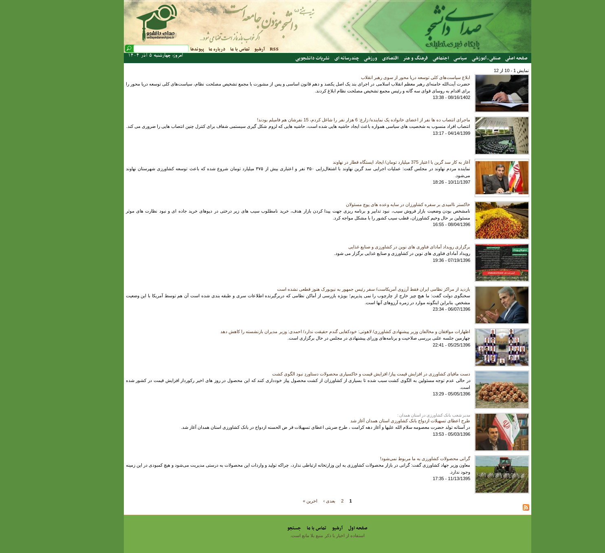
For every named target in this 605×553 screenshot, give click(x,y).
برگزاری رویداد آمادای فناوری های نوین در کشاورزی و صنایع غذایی (384, 246)
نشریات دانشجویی (288, 58)
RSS (249, 49)
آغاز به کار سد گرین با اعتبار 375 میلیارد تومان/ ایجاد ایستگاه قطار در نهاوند (376, 162)
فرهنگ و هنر (390, 58)
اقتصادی (365, 58)
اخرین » (285, 500)
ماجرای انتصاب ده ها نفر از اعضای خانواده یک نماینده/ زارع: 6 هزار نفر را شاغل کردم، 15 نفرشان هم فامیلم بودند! (339, 119)
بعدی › (305, 500)
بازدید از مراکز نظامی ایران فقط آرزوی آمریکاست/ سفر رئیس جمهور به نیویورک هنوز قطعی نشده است (349, 289)
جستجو (269, 528)
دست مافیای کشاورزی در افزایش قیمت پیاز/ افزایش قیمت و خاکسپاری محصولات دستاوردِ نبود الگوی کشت (346, 373)
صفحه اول (333, 528)
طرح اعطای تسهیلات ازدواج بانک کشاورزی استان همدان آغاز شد (386, 420)
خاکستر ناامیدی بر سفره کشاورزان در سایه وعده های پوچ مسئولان (383, 204)
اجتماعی (416, 58)
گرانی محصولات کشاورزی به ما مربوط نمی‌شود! (400, 458)
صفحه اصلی (491, 58)
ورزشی (345, 58)
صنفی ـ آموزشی (461, 58)
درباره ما (192, 49)
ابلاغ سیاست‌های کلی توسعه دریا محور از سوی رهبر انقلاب (391, 77)
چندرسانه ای (322, 58)
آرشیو (234, 49)
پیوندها (172, 49)
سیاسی (435, 58)
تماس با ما (215, 49)
